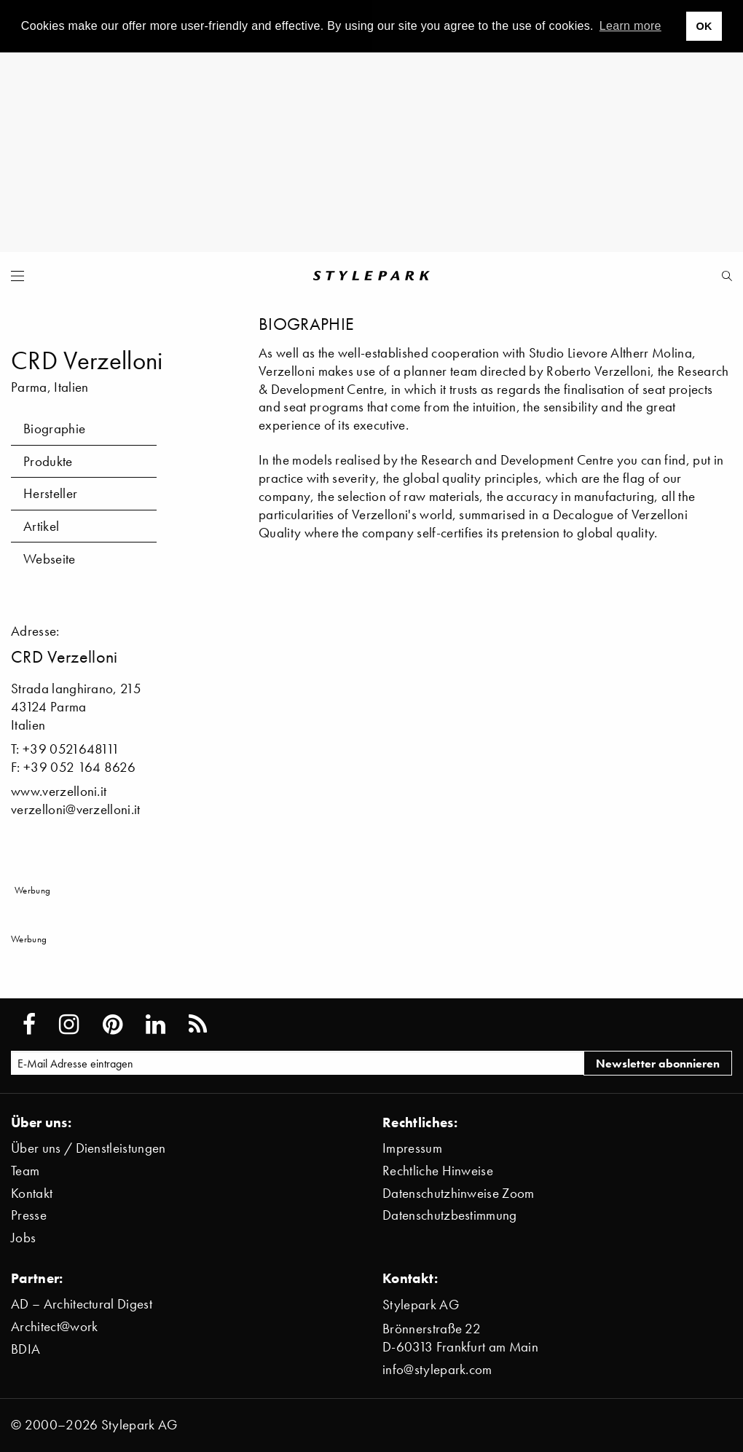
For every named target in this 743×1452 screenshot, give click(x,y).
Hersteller (50, 493)
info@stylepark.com (437, 1369)
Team (25, 1170)
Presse (29, 1215)
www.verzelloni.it (58, 791)
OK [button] (704, 26)
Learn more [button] (630, 26)
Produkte (48, 461)
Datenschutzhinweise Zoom (458, 1193)
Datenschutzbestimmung (449, 1215)
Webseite (49, 559)
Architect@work (54, 1326)
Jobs (23, 1237)
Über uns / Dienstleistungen (88, 1148)
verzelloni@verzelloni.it (76, 809)
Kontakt (31, 1193)
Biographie (54, 428)
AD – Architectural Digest (81, 1303)
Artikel (41, 526)
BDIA (25, 1349)
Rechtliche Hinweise (437, 1170)
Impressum (412, 1148)
